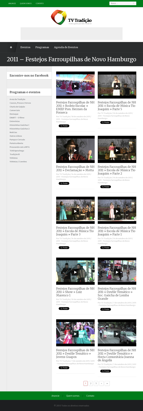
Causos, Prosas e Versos (20, 103)
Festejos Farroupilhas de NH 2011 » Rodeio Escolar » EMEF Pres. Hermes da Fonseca (75, 107)
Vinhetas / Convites (18, 161)
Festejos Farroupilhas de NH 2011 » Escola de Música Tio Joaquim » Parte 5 (117, 106)
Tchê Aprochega (17, 151)
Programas (42, 47)
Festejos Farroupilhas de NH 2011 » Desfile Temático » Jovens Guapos (75, 353)
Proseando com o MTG (20, 147)
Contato (40, 3)
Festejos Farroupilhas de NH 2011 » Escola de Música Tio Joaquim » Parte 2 (117, 170)
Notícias (13, 132)
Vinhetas (14, 158)
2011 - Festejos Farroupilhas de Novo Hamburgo (117, 304)
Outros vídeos (16, 136)
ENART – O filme (17, 117)
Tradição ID (15, 154)
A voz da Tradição (17, 99)
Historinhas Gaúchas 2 (20, 129)
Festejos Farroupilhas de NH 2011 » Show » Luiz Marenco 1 (75, 292)
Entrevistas (15, 121)
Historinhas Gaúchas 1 (19, 125)
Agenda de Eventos (66, 47)
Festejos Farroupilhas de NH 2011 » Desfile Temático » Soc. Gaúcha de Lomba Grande (117, 293)
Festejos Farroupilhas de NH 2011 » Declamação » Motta (75, 168)
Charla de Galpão (17, 107)
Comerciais (15, 110)
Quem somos (26, 3)
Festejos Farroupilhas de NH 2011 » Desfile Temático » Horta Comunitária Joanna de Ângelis (117, 355)
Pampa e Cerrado (17, 139)
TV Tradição (64, 116)
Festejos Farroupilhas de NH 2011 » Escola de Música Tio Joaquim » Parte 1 (117, 231)
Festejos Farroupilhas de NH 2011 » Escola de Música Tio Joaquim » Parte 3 (75, 231)
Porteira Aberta (16, 143)
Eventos (25, 47)
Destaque (14, 114)
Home (12, 47)
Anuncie (12, 3)
